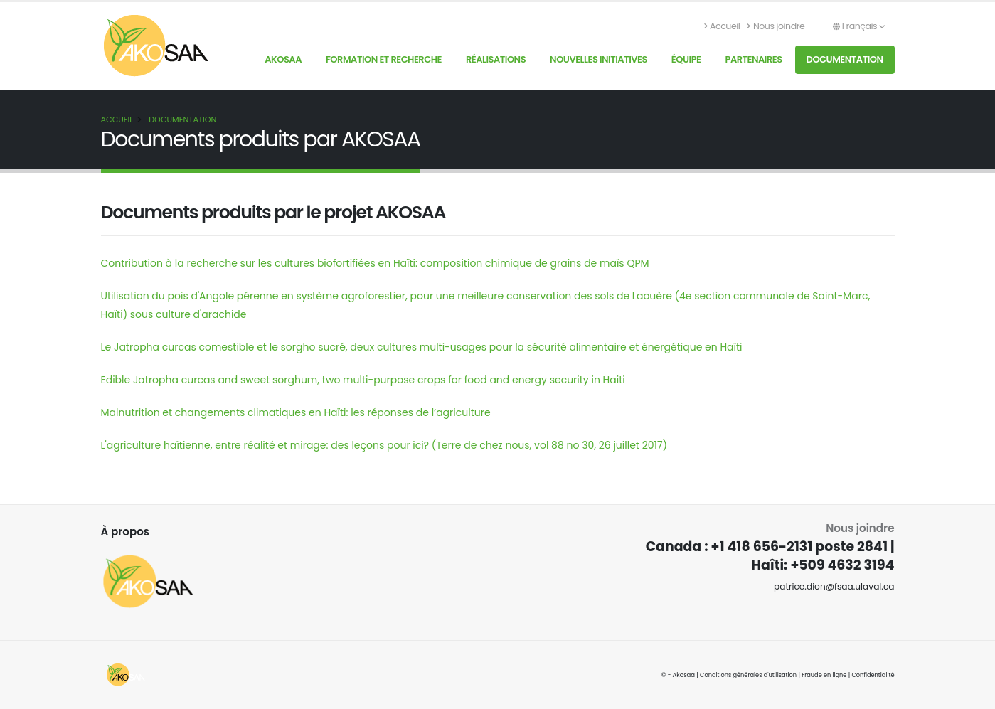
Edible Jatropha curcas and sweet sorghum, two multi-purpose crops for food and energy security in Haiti (363, 380)
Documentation (845, 59)
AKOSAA (283, 59)
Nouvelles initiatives (598, 59)
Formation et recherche (384, 59)
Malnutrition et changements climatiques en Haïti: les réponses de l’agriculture (296, 412)
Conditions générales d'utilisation (743, 675)
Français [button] (859, 26)
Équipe (686, 59)
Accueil (722, 26)
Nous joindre (775, 26)
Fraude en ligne (822, 675)
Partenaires (753, 59)
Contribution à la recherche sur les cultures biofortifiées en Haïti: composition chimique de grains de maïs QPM (375, 263)
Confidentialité (872, 675)
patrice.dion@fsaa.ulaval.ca (832, 586)
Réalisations (496, 59)
